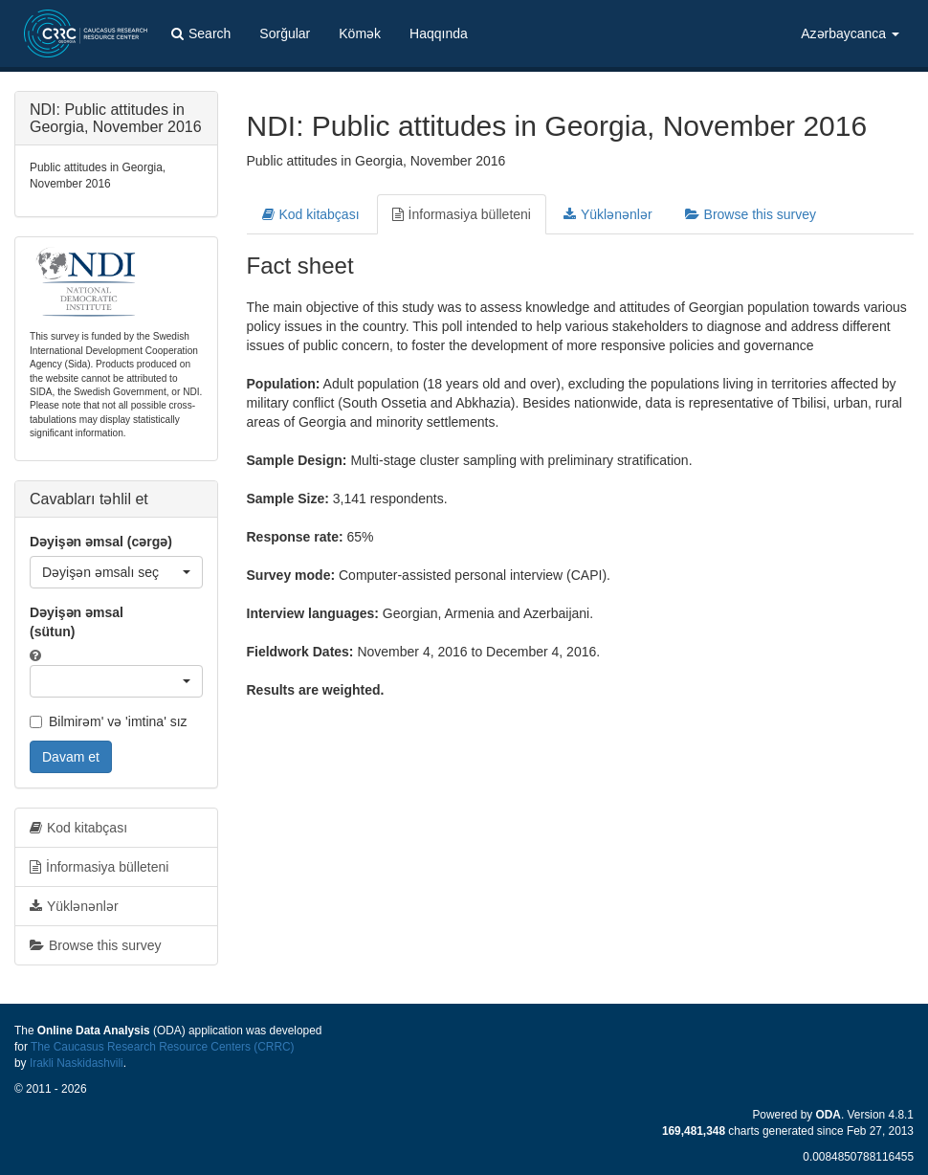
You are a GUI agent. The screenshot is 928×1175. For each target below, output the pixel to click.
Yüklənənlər (607, 214)
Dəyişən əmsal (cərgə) (101, 541)
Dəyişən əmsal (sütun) (76, 622)
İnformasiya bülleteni (461, 214)
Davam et (70, 757)
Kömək (360, 33)
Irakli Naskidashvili (76, 1063)
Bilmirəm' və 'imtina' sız (109, 721)
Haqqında (438, 33)
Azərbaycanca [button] (850, 33)
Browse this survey (750, 214)
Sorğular (284, 33)
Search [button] (201, 33)
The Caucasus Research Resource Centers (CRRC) (163, 1046)
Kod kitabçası (311, 214)
